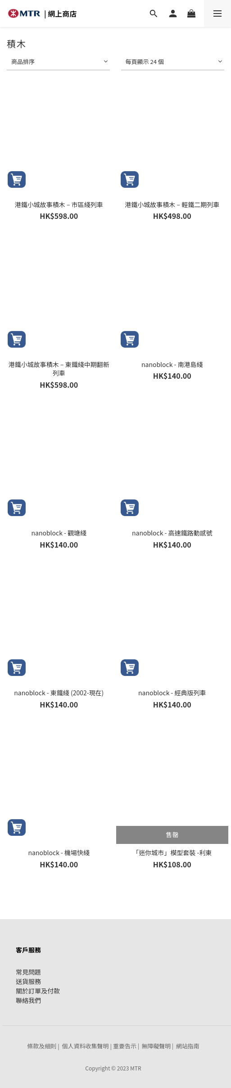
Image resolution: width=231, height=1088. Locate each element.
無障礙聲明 (156, 1046)
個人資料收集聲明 (85, 1046)
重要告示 (124, 1046)
